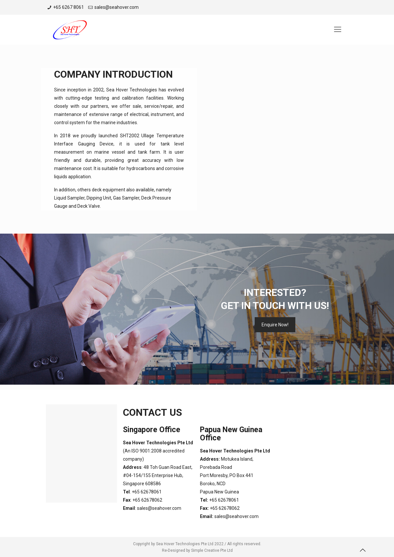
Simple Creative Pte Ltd (212, 550)
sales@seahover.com (116, 7)
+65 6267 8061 (68, 7)
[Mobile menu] (337, 29)
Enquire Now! (275, 324)
